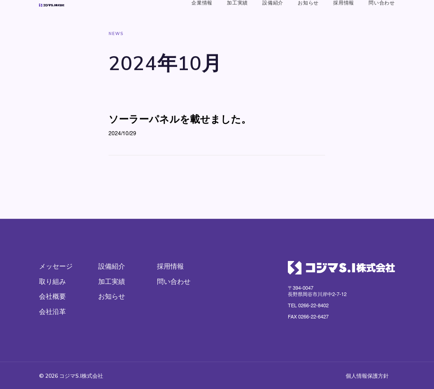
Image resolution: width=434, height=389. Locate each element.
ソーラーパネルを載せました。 (179, 149)
